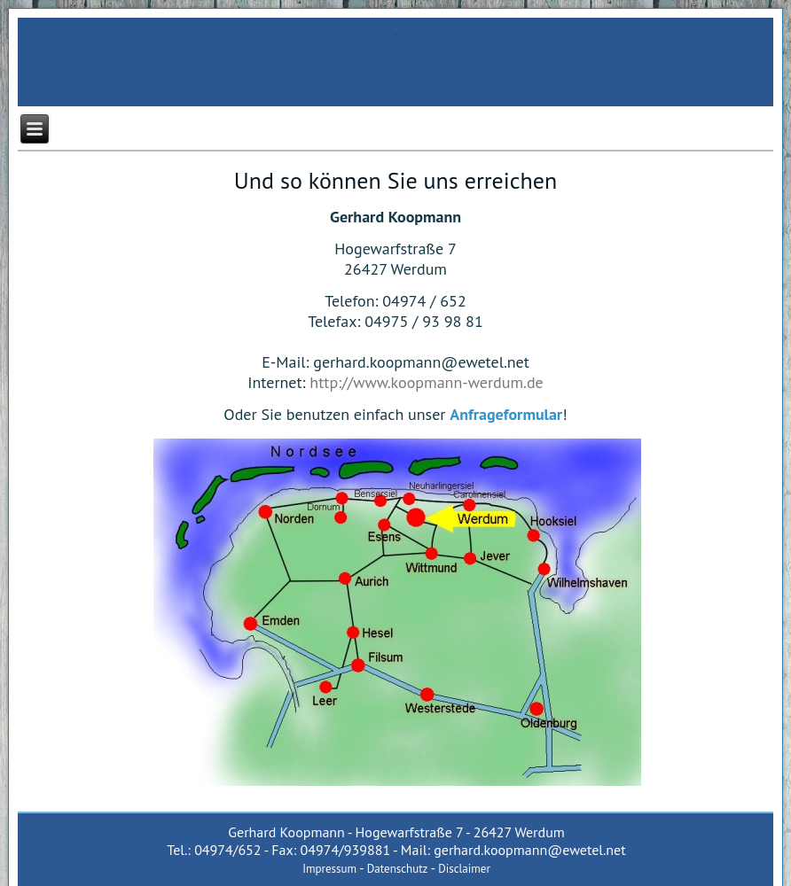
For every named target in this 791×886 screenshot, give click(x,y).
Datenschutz (397, 868)
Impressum (329, 868)
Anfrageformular (506, 414)
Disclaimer (464, 868)
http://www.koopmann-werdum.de (426, 382)
